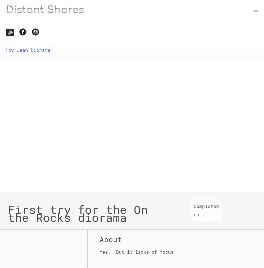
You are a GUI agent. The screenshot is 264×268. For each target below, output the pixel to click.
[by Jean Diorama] (29, 50)
